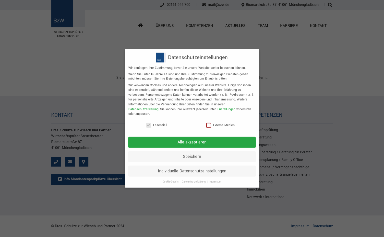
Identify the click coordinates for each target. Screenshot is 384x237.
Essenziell (156, 120)
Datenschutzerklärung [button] (194, 177)
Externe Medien (220, 120)
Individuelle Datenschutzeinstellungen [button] (192, 166)
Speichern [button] (192, 152)
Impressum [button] (215, 177)
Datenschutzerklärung (143, 104)
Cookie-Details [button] (171, 177)
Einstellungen (226, 104)
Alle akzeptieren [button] (192, 137)
